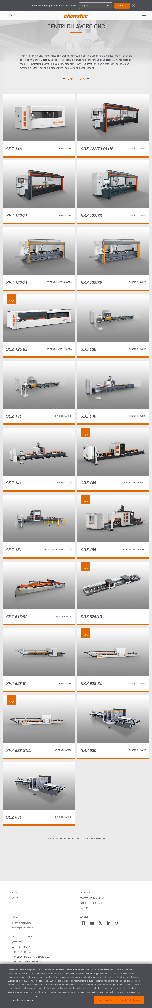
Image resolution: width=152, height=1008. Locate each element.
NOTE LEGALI (18, 942)
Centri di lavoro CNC (94, 838)
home (49, 838)
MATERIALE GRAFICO (21, 947)
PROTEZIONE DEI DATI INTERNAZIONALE (30, 956)
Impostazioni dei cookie (22, 1000)
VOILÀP (15, 898)
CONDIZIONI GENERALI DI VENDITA (28, 961)
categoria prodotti (67, 838)
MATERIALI (85, 908)
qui (139, 992)
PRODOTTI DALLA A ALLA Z (92, 898)
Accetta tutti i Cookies (130, 1000)
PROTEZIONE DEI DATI (22, 952)
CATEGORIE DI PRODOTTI (91, 903)
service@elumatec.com (22, 927)
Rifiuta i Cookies (104, 1000)
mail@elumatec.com (21, 922)
